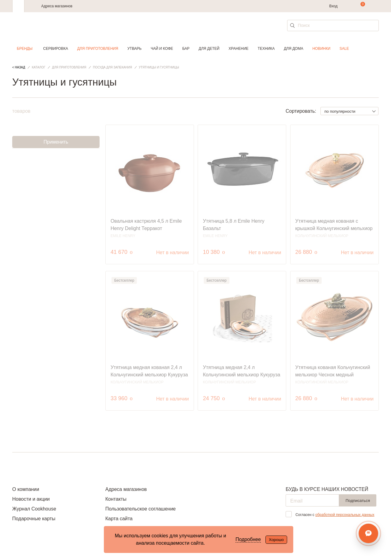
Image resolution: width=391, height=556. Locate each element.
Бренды (24, 48)
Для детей (209, 48)
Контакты (115, 499)
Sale (344, 48)
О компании (25, 489)
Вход (333, 6)
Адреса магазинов (56, 6)
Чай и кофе (162, 48)
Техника (266, 48)
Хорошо (276, 539)
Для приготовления (97, 48)
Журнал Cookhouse (34, 508)
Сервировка (55, 48)
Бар (186, 48)
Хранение (238, 48)
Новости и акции (31, 499)
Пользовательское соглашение (140, 508)
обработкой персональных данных (344, 515)
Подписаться (357, 500)
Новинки (321, 48)
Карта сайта (119, 518)
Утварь (134, 48)
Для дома (293, 48)
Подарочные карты (33, 518)
